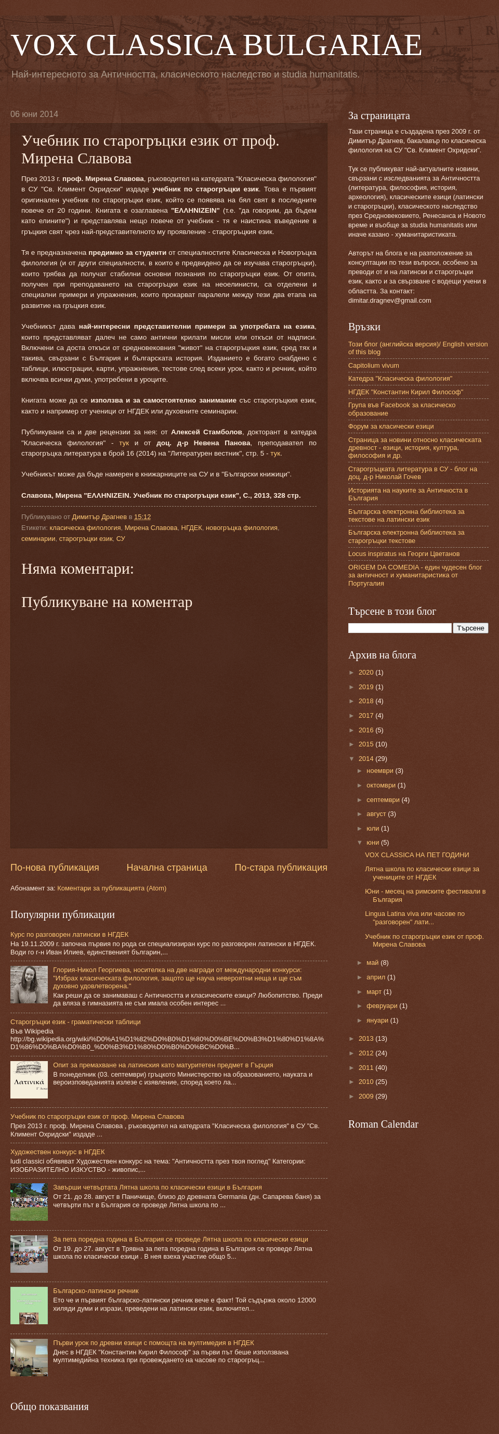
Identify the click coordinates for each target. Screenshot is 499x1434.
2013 (367, 1038)
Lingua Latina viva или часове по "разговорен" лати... (415, 917)
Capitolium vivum (373, 365)
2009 (367, 1096)
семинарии (38, 538)
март (374, 992)
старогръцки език (86, 538)
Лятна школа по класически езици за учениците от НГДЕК (422, 873)
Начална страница (167, 867)
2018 (367, 701)
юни (373, 842)
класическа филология (85, 528)
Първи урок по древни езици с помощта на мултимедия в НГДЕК (153, 1343)
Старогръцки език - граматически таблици (75, 1022)
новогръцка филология (242, 528)
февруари (382, 1006)
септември (383, 800)
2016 (367, 730)
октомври (381, 785)
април (376, 977)
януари (378, 1020)
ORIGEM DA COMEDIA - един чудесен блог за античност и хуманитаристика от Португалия (415, 575)
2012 (367, 1053)
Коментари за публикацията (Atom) (111, 888)
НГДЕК (191, 528)
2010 (367, 1082)
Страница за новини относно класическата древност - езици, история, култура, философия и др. (414, 448)
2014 (367, 759)
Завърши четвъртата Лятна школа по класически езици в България (157, 1187)
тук (124, 443)
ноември (380, 770)
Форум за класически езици (391, 426)
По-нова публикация (54, 867)
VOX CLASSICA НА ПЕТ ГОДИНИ (417, 855)
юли (373, 828)
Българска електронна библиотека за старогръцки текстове (406, 536)
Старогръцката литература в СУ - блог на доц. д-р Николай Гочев (412, 473)
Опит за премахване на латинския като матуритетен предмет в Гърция (163, 1065)
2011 (367, 1067)
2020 (367, 672)
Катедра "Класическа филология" (400, 378)
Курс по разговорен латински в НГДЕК (69, 934)
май (373, 962)
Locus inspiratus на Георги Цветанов (404, 554)
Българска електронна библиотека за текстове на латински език (406, 515)
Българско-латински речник (95, 1291)
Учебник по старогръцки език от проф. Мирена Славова (97, 1116)
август (377, 814)
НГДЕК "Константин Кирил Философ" (405, 392)
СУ (120, 538)
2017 (367, 715)
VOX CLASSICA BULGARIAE (216, 45)
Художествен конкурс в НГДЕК (57, 1152)
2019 (367, 687)
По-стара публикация (280, 867)
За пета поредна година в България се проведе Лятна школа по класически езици (180, 1239)
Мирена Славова (151, 528)
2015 (367, 744)
